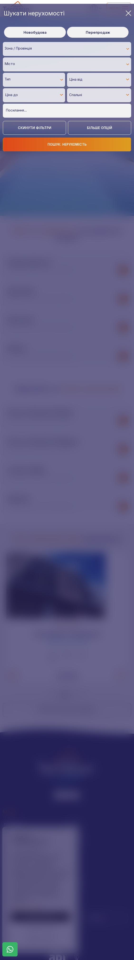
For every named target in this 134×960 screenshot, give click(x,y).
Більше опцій (99, 128)
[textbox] (68, 48)
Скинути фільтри (34, 128)
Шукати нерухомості (67, 13)
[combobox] (67, 49)
